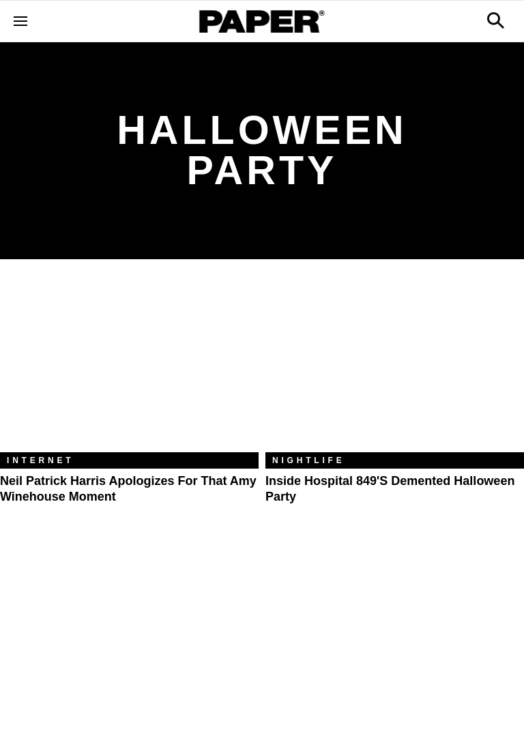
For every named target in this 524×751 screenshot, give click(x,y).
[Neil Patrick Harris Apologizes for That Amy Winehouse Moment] (129, 366)
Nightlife (308, 460)
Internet (40, 460)
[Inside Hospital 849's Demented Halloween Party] (394, 366)
